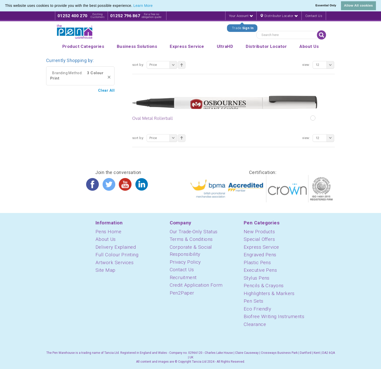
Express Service (261, 247)
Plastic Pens (257, 262)
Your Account (241, 16)
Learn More (143, 6)
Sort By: (138, 65)
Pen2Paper (182, 293)
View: (306, 65)
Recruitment (183, 277)
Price (163, 65)
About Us (106, 239)
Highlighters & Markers (269, 293)
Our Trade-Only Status (194, 232)
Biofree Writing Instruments (274, 316)
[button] (154, 6)
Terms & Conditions (191, 239)
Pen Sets (253, 301)
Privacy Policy (185, 262)
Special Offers (259, 239)
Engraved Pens (260, 255)
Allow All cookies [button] (358, 5)
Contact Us (313, 16)
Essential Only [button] (325, 5)
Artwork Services (115, 262)
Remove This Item (109, 77)
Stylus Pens (257, 278)
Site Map (106, 270)
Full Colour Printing (117, 255)
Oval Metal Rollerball (152, 118)
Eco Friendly (257, 309)
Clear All (106, 90)
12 (325, 65)
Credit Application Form (196, 285)
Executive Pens (260, 270)
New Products (259, 232)
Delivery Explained (116, 247)
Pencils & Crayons (264, 285)
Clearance (255, 324)
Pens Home (108, 232)
